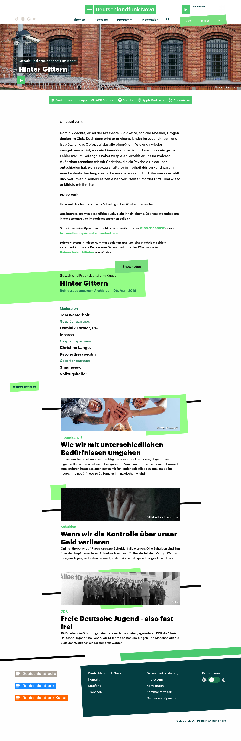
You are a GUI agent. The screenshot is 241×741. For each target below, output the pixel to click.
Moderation (150, 19)
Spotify (125, 100)
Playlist (204, 20)
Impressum (155, 679)
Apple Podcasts (151, 100)
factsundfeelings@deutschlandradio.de (89, 233)
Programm (124, 19)
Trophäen (95, 691)
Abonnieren (179, 100)
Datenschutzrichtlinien (77, 252)
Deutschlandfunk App (69, 100)
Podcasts (101, 19)
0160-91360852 (152, 228)
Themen (79, 19)
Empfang (94, 685)
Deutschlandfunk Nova (104, 673)
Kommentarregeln (160, 691)
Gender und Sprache (161, 698)
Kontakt (94, 679)
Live (188, 20)
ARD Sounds (102, 100)
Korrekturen (155, 685)
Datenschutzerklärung (162, 673)
